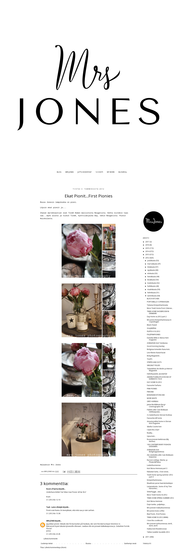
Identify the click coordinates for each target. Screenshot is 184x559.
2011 (147, 537)
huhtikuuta (151, 286)
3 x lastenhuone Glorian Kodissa (159, 415)
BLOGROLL (123, 172)
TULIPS (149, 359)
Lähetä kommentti (51, 538)
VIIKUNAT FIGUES (153, 365)
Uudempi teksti (47, 543)
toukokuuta (152, 283)
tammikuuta (152, 296)
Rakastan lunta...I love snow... (158, 471)
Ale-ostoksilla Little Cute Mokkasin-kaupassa (160, 456)
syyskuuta (151, 270)
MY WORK (111, 172)
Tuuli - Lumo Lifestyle (54, 507)
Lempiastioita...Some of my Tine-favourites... (159, 487)
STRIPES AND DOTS (154, 362)
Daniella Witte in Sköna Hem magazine (158, 339)
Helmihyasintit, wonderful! (157, 374)
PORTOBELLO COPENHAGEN (158, 302)
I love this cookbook (155, 520)
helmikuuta (151, 292)
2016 (147, 245)
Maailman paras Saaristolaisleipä (160, 483)
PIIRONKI (150, 392)
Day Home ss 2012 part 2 (157, 316)
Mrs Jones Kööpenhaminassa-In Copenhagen (159, 321)
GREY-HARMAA (152, 401)
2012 (147, 258)
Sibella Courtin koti (154, 426)
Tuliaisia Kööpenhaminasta (157, 305)
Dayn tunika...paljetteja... (156, 504)
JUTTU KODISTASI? (85, 172)
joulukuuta (151, 260)
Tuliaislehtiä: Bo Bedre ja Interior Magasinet (159, 369)
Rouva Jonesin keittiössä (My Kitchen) (158, 440)
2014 (147, 251)
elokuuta (150, 273)
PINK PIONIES (152, 388)
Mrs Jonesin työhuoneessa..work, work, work (159, 524)
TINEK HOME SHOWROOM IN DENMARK (158, 312)
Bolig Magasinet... (154, 356)
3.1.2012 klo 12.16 (53, 500)
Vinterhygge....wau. (154, 491)
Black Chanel (152, 325)
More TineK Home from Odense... (160, 308)
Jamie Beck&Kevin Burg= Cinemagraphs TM (156, 405)
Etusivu (88, 543)
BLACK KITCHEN (153, 298)
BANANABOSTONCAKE (156, 395)
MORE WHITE (152, 398)
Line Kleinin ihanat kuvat (156, 352)
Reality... (150, 433)
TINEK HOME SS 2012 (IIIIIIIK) (157, 517)
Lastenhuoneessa (154, 465)
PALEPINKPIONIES (153, 334)
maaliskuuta (152, 289)
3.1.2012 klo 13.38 (53, 513)
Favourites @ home (154, 418)
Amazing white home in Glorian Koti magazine (159, 422)
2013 (147, 254)
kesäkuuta (151, 280)
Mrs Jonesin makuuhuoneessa (158, 508)
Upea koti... (151, 436)
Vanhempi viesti (130, 543)
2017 (147, 242)
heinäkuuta (151, 276)
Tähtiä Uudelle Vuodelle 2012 (158, 532)
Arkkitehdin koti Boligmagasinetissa (155, 451)
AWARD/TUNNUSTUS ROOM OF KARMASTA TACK (159, 378)
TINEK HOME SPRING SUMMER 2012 (160, 498)
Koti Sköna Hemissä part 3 (157, 468)
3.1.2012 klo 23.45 (53, 534)
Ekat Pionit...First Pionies (156, 514)
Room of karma (52, 489)
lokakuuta (151, 267)
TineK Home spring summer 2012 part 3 (160, 476)
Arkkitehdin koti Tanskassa (157, 343)
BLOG (59, 172)
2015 (147, 248)
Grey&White (151, 328)
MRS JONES (69, 172)
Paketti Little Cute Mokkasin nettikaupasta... (157, 411)
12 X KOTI (99, 172)
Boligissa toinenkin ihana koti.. (158, 349)
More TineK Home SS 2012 (157, 495)
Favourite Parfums (154, 385)
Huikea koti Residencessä (157, 529)
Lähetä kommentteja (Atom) (55, 547)
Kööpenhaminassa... (155, 480)
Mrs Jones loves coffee (155, 511)
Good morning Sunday (156, 346)
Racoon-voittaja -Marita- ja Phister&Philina (157, 461)
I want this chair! (153, 430)
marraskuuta (152, 264)
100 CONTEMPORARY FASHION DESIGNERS (159, 445)
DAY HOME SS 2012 (154, 382)
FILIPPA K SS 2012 (153, 331)
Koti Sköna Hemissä (154, 501)
